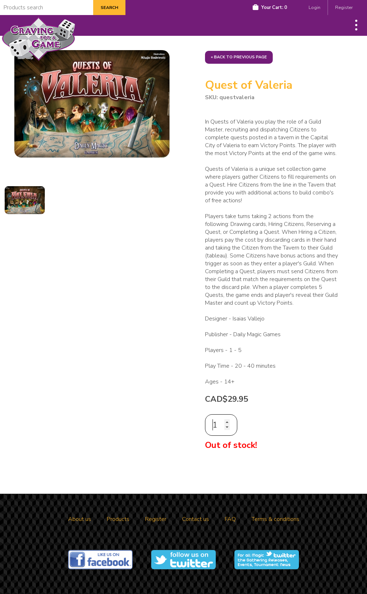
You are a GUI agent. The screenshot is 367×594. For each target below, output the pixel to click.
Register (344, 7)
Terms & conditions (275, 519)
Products (118, 519)
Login (314, 7)
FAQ (230, 519)
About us (79, 519)
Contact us (195, 519)
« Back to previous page (239, 57)
